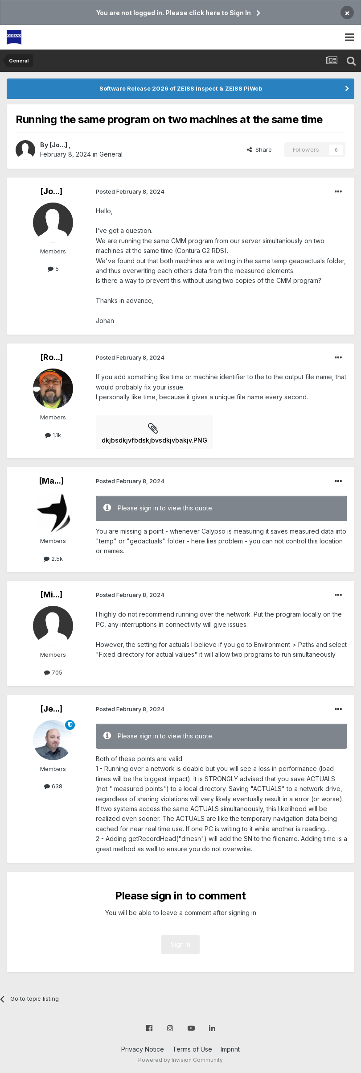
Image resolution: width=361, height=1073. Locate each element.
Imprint (230, 1049)
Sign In (180, 944)
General (111, 154)
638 (53, 786)
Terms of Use (192, 1049)
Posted (130, 191)
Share (259, 149)
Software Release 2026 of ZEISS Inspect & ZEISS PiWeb (180, 88)
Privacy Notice (142, 1049)
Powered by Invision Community (180, 1059)
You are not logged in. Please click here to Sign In (173, 13)
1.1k (53, 435)
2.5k (53, 558)
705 (53, 672)
